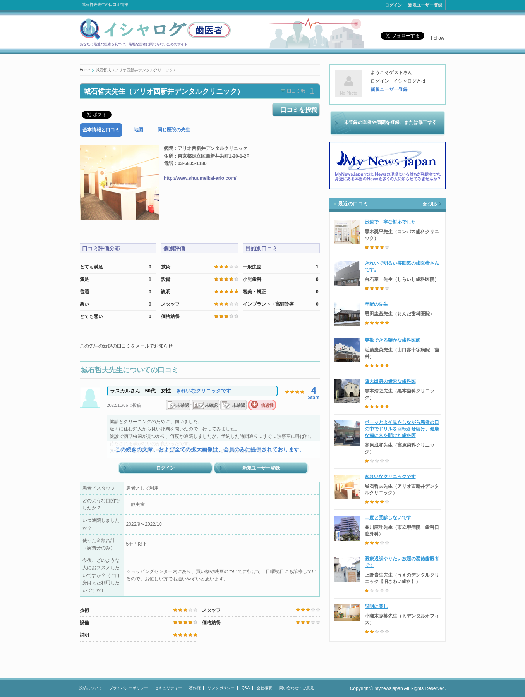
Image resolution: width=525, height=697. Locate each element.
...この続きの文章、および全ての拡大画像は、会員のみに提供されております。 (208, 449)
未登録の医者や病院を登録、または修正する (390, 122)
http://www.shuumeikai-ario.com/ (200, 178)
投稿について (90, 688)
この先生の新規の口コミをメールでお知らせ (126, 346)
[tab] (101, 130)
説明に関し (376, 606)
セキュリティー (168, 688)
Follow (437, 38)
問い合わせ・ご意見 (296, 688)
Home (85, 70)
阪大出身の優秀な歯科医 (390, 381)
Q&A (246, 688)
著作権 (195, 688)
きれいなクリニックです (203, 391)
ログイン (393, 5)
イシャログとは (409, 81)
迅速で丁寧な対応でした (390, 222)
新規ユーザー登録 (425, 5)
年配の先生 (376, 304)
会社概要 (264, 688)
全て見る (430, 204)
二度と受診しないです (388, 517)
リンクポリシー (221, 688)
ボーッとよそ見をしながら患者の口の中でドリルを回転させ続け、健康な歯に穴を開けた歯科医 (402, 429)
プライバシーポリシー (128, 688)
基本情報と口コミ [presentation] (101, 130)
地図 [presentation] (138, 130)
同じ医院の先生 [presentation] (174, 130)
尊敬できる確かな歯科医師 (392, 340)
